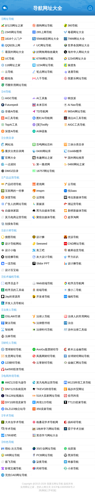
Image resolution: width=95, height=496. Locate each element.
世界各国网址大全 (79, 45)
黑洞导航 (73, 455)
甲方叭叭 (73, 256)
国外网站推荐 (76, 157)
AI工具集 (41, 98)
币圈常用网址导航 (16, 85)
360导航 (73, 25)
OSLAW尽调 (12, 316)
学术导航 (10, 428)
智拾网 (9, 329)
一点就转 (10, 164)
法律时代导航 (44, 329)
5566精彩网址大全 (47, 38)
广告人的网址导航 (16, 204)
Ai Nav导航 (74, 104)
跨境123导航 (44, 402)
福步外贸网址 (76, 389)
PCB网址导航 (44, 455)
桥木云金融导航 (77, 349)
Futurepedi (11, 104)
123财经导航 (12, 362)
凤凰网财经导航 (45, 356)
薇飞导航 (10, 461)
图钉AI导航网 (44, 118)
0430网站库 (43, 151)
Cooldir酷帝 (75, 151)
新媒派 (40, 204)
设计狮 (40, 237)
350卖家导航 (44, 408)
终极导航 (73, 461)
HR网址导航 (12, 455)
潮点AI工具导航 (77, 118)
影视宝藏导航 (13, 468)
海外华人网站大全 (79, 51)
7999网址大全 (76, 38)
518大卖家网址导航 (48, 395)
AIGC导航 (11, 98)
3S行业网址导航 (46, 448)
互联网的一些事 (14, 190)
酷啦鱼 (9, 78)
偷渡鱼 (72, 65)
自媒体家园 (12, 210)
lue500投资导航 (14, 369)
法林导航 (10, 336)
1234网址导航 (44, 65)
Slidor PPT (42, 263)
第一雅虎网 (43, 164)
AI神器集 (41, 131)
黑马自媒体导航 (45, 210)
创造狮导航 (12, 256)
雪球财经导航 (13, 349)
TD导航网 (42, 111)
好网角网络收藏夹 (47, 51)
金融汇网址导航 (77, 362)
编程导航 (73, 296)
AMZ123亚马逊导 (15, 382)
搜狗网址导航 (44, 25)
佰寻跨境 (73, 395)
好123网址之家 (14, 25)
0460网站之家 (76, 164)
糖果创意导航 (76, 250)
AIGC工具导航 (76, 124)
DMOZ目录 (11, 170)
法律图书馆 (43, 323)
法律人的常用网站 (79, 316)
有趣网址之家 (44, 157)
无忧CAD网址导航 (16, 475)
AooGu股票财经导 (47, 349)
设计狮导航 (74, 263)
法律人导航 (43, 316)
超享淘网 (73, 217)
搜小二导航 (74, 289)
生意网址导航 (13, 356)
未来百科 (41, 104)
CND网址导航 (76, 243)
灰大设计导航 (44, 256)
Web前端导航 (44, 283)
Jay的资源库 (12, 296)
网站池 (9, 144)
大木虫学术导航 (14, 422)
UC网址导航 (43, 45)
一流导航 (10, 263)
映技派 (72, 98)
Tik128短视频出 (14, 395)
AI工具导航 (11, 118)
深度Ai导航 (11, 131)
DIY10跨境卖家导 (15, 402)
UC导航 (9, 58)
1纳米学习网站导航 (48, 428)
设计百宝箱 (12, 270)
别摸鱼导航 (12, 223)
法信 (70, 323)
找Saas (72, 190)
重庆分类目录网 (14, 151)
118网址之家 (12, 65)
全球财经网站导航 (79, 356)
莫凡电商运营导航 (16, 217)
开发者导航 (43, 296)
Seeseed (41, 243)
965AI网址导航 (77, 111)
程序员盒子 (12, 283)
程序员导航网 (76, 283)
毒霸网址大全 (76, 32)
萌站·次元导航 (13, 448)
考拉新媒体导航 (77, 197)
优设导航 (73, 237)
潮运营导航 (74, 204)
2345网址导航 (13, 32)
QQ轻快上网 (12, 45)
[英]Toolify (42, 124)
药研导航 (41, 468)
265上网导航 (44, 32)
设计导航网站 (13, 243)
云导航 (9, 71)
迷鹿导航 (73, 71)
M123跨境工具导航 (79, 382)
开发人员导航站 (14, 303)
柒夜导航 (41, 461)
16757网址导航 (45, 170)
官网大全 (10, 157)
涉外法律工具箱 (77, 329)
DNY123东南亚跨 (15, 389)
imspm (40, 190)
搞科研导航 (74, 422)
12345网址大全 (77, 58)
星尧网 (40, 184)
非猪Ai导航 (11, 111)
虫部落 (72, 448)
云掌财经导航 (44, 362)
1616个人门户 (13, 38)
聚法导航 (10, 323)
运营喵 (40, 197)
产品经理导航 (13, 184)
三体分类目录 (76, 144)
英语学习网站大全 (47, 435)
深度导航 (10, 197)
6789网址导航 (44, 58)
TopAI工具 (11, 124)
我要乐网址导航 (77, 78)
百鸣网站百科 (44, 144)
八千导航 (41, 78)
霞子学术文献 (76, 428)
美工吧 (40, 250)
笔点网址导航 (44, 71)
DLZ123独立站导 (15, 408)
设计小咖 (10, 250)
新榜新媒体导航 (77, 210)
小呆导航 (73, 468)
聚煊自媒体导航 (45, 217)
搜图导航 (10, 237)
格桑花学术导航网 (47, 422)
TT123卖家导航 (77, 402)
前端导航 (41, 289)
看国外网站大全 (14, 51)
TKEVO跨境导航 (46, 389)
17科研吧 (10, 435)
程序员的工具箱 (14, 289)
